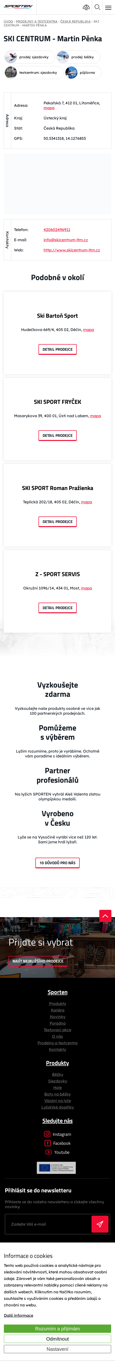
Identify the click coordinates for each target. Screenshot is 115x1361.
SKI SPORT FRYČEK (57, 401)
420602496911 (57, 229)
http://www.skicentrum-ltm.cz (72, 250)
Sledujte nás (57, 1120)
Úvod (8, 21)
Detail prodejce (58, 349)
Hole (57, 1087)
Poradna (58, 1023)
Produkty (57, 1003)
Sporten (58, 992)
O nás (57, 1036)
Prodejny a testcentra (57, 1042)
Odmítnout (57, 1339)
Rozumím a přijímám (57, 1328)
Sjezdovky (57, 1081)
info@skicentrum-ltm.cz (66, 239)
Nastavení (57, 1349)
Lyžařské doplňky (57, 1107)
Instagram (57, 1134)
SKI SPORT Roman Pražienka (57, 487)
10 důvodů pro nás (57, 863)
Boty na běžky (57, 1094)
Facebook (58, 1143)
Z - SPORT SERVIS (57, 574)
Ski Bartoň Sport (57, 315)
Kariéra (57, 1010)
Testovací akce (57, 1029)
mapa (49, 107)
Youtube (57, 1152)
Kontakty (57, 1049)
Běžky (57, 1074)
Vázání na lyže (57, 1100)
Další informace (18, 1315)
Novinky (57, 1016)
